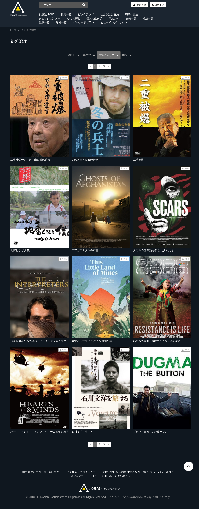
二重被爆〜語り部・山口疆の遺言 (30, 159)
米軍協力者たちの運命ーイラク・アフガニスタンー (40, 340)
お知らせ (107, 475)
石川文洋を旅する (82, 431)
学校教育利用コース (34, 471)
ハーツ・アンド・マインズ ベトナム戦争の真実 (39, 431)
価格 (126, 55)
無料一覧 (61, 22)
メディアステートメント (85, 475)
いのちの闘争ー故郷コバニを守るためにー (158, 340)
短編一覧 (148, 18)
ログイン (159, 4)
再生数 (89, 55)
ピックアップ (86, 14)
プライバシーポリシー (163, 471)
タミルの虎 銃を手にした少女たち (153, 250)
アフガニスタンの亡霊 (85, 250)
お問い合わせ (123, 475)
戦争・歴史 (132, 14)
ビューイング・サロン (114, 22)
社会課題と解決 (109, 14)
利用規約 (108, 471)
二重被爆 (138, 159)
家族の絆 (114, 18)
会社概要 (54, 471)
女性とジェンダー (49, 18)
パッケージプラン (83, 22)
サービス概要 (69, 471)
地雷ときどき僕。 (21, 250)
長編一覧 (131, 18)
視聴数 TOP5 (46, 14)
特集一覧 (66, 14)
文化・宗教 (73, 18)
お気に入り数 (108, 55)
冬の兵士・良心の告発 (85, 159)
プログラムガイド (90, 471)
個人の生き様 (94, 18)
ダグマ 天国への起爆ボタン (150, 431)
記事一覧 (44, 22)
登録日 (73, 55)
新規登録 (141, 4)
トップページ (16, 30)
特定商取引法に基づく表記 (132, 471)
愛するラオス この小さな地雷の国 (92, 340)
